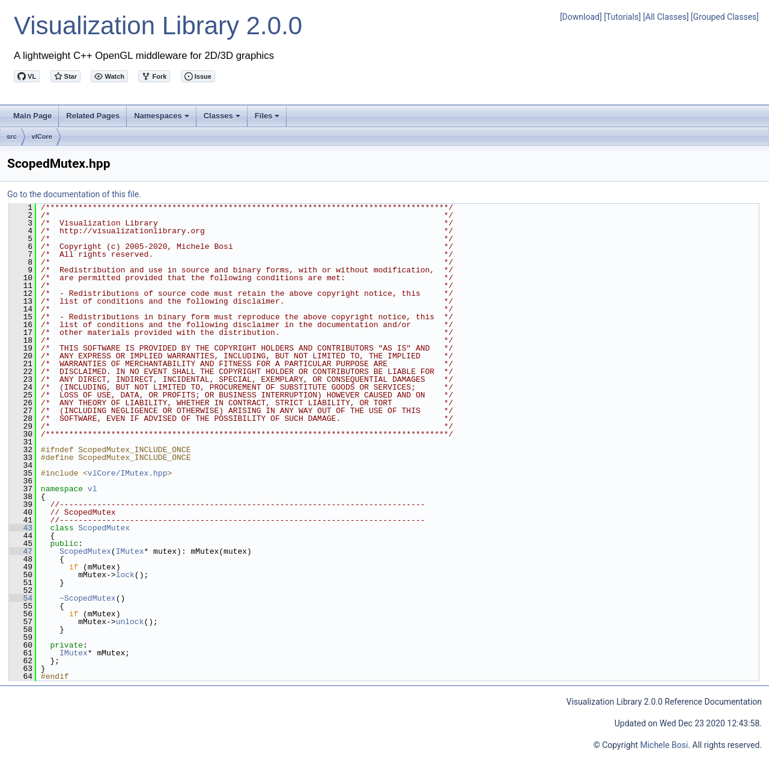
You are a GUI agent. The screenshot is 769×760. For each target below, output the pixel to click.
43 (20, 527)
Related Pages (93, 115)
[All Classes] (665, 17)
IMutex (130, 551)
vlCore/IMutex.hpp (128, 473)
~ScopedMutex (87, 598)
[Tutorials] (622, 17)
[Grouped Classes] (725, 17)
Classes (223, 119)
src (12, 136)
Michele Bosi (664, 745)
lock (125, 574)
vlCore (42, 136)
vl (92, 488)
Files (268, 119)
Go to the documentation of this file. (74, 194)
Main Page (32, 115)
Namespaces (162, 119)
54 (20, 598)
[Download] (581, 17)
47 (20, 551)
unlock (130, 621)
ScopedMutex (104, 527)
